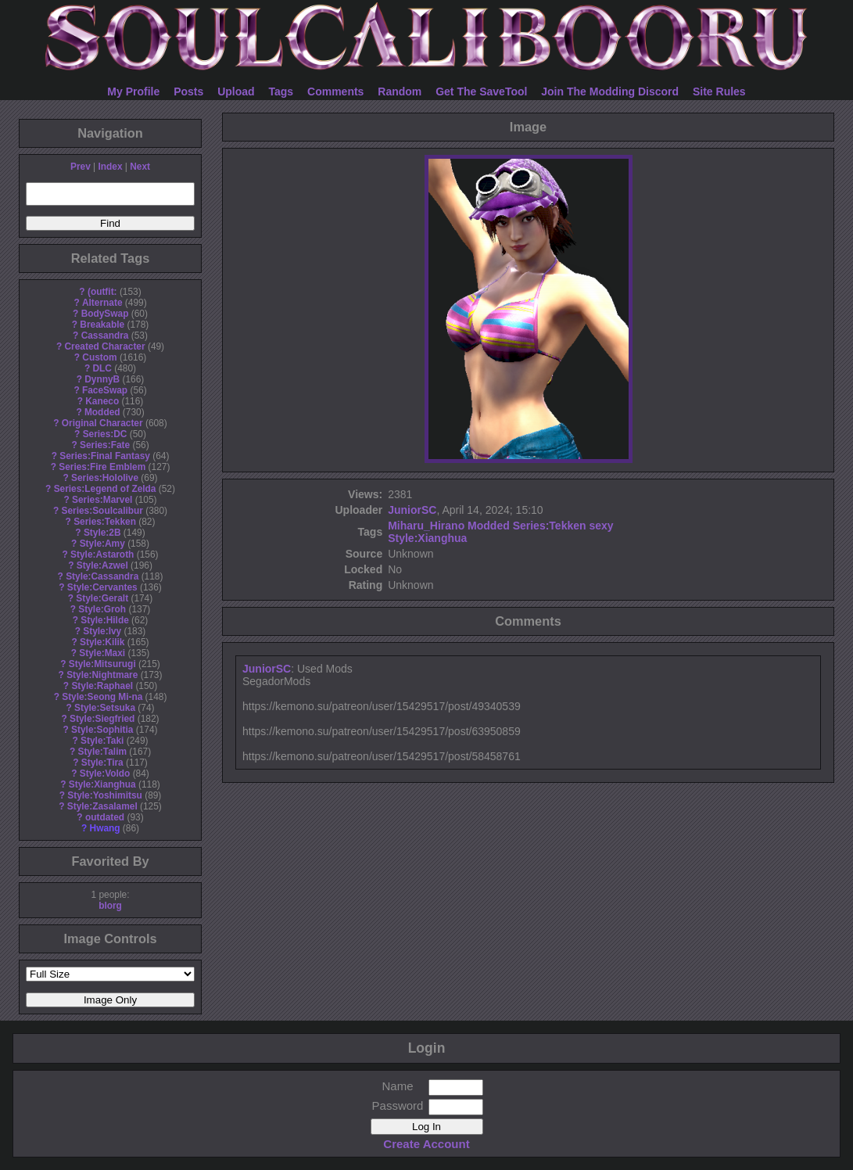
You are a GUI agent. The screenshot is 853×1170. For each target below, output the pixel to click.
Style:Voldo (105, 773)
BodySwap (105, 313)
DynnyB (102, 379)
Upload (235, 91)
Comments (335, 91)
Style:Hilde (104, 620)
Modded (102, 412)
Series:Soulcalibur (102, 510)
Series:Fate (105, 445)
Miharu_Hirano (426, 525)
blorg (110, 905)
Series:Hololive (104, 477)
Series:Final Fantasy (104, 455)
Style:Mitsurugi (102, 664)
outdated (104, 817)
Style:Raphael (102, 685)
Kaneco (102, 401)
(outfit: (102, 291)
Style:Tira (102, 762)
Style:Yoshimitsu (104, 795)
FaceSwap (104, 390)
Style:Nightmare (102, 674)
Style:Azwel (102, 565)
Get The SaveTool (481, 91)
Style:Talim (102, 751)
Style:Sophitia (102, 729)
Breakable (102, 324)
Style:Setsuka (104, 707)
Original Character (102, 423)
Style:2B (102, 532)
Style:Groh (102, 609)
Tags (281, 91)
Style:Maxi (102, 653)
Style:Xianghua (102, 784)
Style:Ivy (102, 631)
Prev (80, 166)
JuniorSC (412, 510)
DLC (102, 368)
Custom (99, 357)
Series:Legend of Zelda (105, 488)
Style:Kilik (102, 642)
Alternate (102, 302)
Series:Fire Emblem (102, 466)
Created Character (104, 346)
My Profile (133, 91)
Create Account (426, 1143)
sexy (601, 525)
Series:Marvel (102, 499)
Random (399, 91)
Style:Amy (102, 543)
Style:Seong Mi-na (102, 696)
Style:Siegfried (102, 718)
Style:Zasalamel (102, 806)
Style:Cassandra (102, 576)
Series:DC (105, 434)
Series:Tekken (104, 521)
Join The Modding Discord (610, 91)
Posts (188, 91)
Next (140, 166)
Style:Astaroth (102, 554)
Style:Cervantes (102, 587)
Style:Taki (102, 740)
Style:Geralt (102, 598)
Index (110, 166)
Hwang (105, 828)
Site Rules (719, 91)
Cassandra (105, 335)
